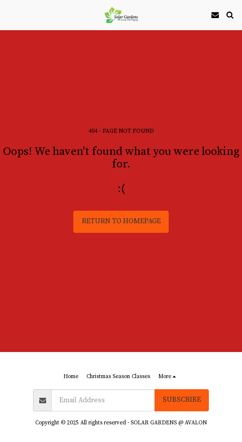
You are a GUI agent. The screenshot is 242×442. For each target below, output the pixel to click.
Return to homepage (121, 221)
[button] (11, 14)
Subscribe (182, 399)
